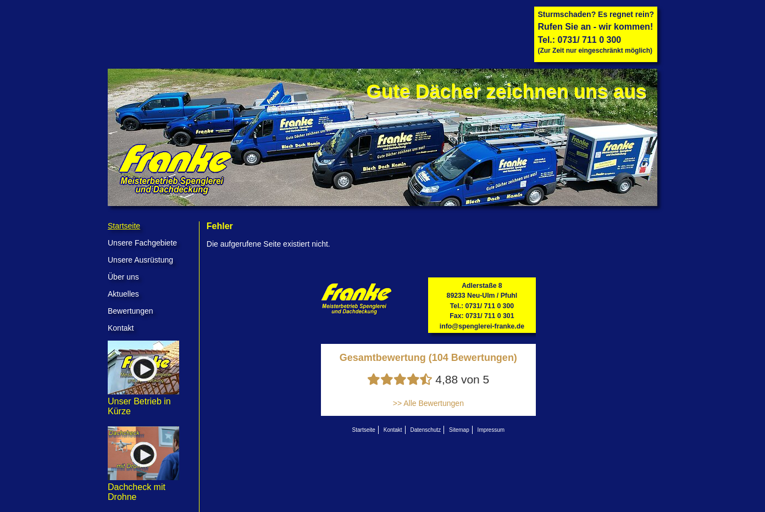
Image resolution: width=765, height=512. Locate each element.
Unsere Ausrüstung (140, 259)
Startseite (124, 225)
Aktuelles (123, 294)
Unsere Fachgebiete (142, 242)
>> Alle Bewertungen (428, 403)
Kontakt (121, 328)
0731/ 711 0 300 (590, 39)
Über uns (123, 276)
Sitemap (459, 430)
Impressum (491, 430)
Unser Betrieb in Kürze (143, 401)
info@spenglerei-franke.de (482, 326)
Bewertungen (130, 311)
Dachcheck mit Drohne (143, 487)
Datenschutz (426, 430)
